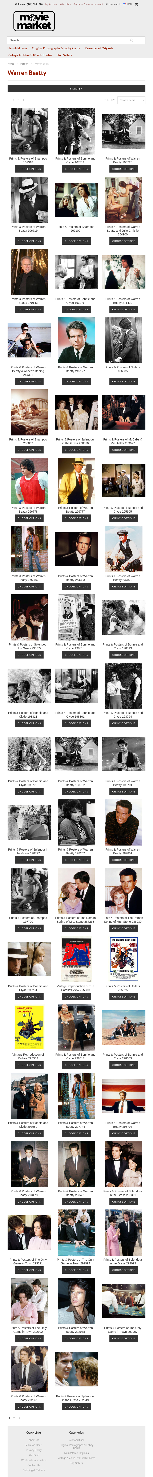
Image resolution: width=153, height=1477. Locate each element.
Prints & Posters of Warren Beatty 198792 (75, 783)
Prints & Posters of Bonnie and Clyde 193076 (75, 300)
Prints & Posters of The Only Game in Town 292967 (122, 1329)
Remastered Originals (99, 48)
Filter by (76, 88)
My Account (51, 4)
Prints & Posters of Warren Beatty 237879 (122, 578)
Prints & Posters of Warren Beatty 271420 (122, 300)
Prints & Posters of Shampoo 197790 (28, 919)
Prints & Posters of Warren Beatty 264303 (75, 578)
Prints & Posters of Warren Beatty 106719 (28, 228)
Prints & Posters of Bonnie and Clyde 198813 (123, 646)
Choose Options (29, 169)
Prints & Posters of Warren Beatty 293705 (122, 1124)
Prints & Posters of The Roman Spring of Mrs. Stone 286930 (122, 919)
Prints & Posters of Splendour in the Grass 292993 (122, 1261)
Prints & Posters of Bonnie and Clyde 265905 (123, 509)
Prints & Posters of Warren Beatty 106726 (122, 160)
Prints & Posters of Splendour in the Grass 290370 (75, 441)
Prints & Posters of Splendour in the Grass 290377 (28, 646)
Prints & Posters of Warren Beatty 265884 (28, 578)
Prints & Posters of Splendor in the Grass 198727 (28, 851)
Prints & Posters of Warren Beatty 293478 (28, 1193)
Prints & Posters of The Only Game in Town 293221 (28, 1261)
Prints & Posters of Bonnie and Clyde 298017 (75, 1056)
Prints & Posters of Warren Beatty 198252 (75, 851)
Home (11, 63)
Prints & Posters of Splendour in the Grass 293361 (122, 1193)
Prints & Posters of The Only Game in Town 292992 (28, 1329)
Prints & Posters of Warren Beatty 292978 (75, 1329)
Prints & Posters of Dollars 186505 (123, 369)
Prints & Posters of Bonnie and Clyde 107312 (75, 160)
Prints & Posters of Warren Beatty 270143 (28, 300)
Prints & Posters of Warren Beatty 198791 (122, 783)
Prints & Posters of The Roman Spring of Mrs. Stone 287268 (75, 919)
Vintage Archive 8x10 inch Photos (30, 55)
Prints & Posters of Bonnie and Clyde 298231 (28, 988)
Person (24, 63)
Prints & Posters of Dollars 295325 (123, 988)
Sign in (77, 4)
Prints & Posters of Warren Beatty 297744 (75, 1124)
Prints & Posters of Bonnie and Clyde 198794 (123, 714)
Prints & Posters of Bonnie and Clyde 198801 (75, 714)
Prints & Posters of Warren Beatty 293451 (75, 1193)
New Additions (17, 48)
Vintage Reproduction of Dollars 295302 (28, 1056)
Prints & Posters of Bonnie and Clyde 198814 (75, 646)
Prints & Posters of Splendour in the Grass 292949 (75, 1398)
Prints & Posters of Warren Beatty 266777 (75, 509)
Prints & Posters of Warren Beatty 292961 (28, 1398)
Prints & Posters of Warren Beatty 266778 (28, 509)
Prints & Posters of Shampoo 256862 (28, 441)
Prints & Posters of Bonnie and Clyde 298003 (123, 1056)
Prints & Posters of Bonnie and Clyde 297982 (28, 1124)
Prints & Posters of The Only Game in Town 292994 (75, 1261)
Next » (20, 1419)
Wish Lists (65, 4)
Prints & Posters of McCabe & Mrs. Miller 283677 (122, 441)
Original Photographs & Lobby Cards (56, 48)
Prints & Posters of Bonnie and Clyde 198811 (28, 714)
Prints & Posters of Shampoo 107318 (28, 160)
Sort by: (109, 100)
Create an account (93, 4)
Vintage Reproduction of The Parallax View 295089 (75, 988)
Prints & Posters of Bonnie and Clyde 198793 (28, 783)
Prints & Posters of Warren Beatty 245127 (75, 369)
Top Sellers (64, 55)
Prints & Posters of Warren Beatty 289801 (122, 851)
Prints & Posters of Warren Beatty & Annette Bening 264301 (28, 371)
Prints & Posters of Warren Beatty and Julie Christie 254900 (122, 230)
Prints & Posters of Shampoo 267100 (75, 228)
